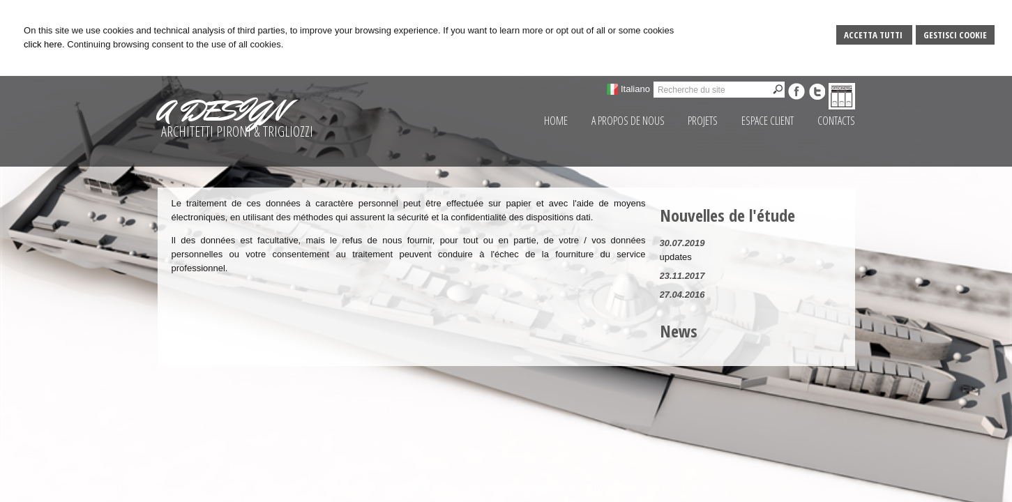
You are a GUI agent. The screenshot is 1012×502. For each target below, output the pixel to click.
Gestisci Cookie (955, 35)
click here (43, 44)
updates (676, 257)
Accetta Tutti (874, 35)
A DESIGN (221, 111)
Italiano (635, 89)
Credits (695, 488)
